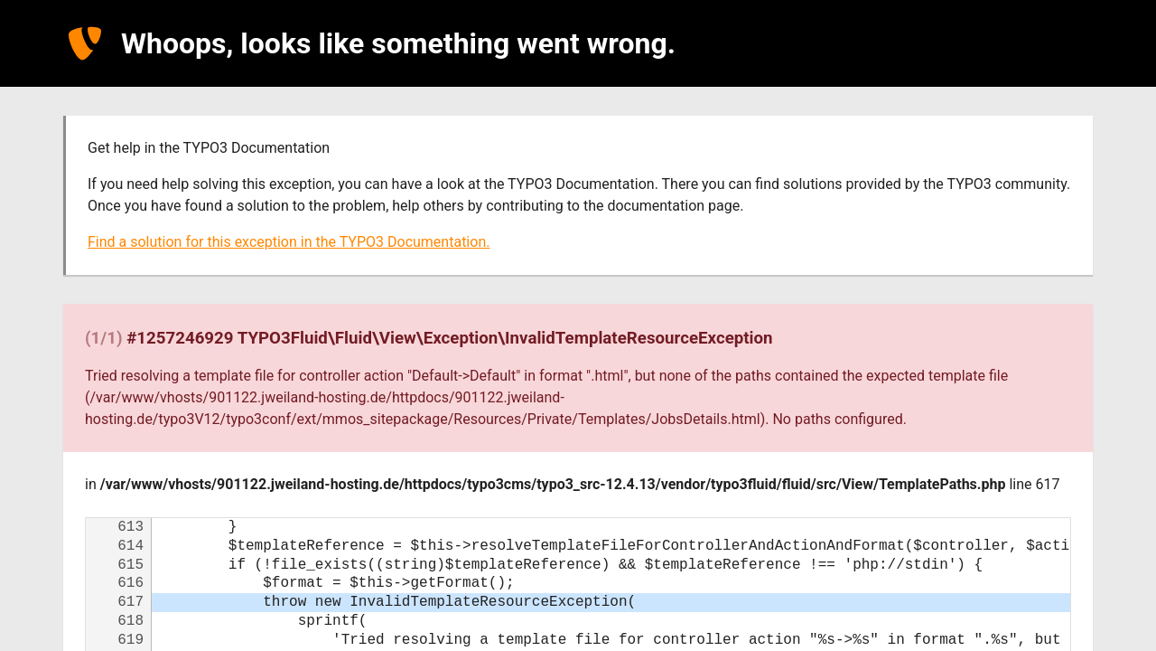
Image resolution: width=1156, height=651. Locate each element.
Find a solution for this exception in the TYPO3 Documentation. (288, 241)
